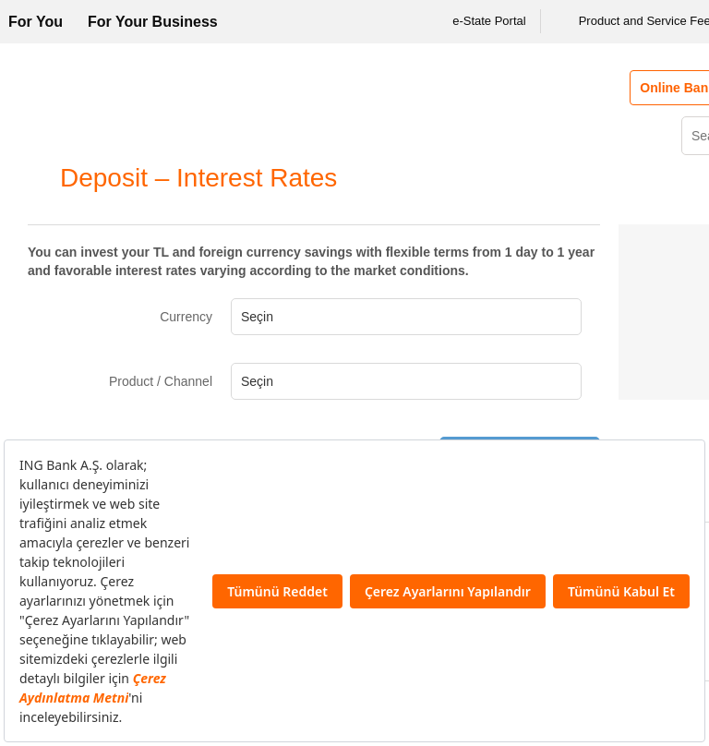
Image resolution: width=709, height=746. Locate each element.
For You (35, 22)
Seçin (257, 316)
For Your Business (153, 22)
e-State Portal (477, 21)
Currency (186, 316)
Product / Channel (160, 381)
